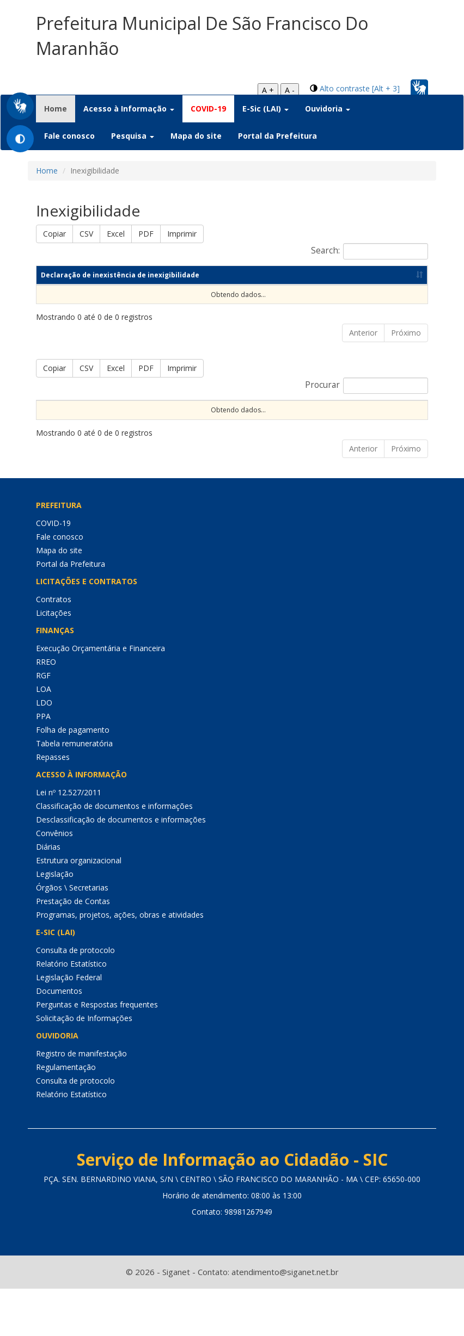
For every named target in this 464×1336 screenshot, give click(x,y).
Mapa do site (196, 136)
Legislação (55, 921)
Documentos (59, 1037)
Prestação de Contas (73, 948)
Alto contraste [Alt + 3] (360, 88)
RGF (43, 722)
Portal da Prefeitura (277, 136)
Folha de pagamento (72, 776)
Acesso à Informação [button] (128, 108)
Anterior (363, 361)
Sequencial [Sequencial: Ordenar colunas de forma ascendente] (60, 437)
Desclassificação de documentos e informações (121, 866)
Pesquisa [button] (132, 136)
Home (59, 108)
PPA (43, 763)
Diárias (48, 893)
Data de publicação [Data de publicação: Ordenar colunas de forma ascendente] (300, 303)
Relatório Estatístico (71, 1010)
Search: (369, 251)
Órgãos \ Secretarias (72, 934)
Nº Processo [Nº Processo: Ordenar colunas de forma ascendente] (126, 437)
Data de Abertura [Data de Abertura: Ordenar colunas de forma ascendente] (332, 437)
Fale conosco (69, 136)
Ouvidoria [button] (327, 108)
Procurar (366, 414)
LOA (43, 736)
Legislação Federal (69, 1024)
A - (290, 90)
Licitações (53, 659)
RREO (46, 708)
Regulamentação (66, 1114)
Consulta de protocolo (75, 997)
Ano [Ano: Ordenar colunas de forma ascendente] (211, 303)
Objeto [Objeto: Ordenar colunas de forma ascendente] (265, 437)
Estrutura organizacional (78, 907)
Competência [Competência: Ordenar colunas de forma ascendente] (137, 303)
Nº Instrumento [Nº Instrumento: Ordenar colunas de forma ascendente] (200, 437)
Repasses (53, 804)
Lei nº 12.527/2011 (68, 839)
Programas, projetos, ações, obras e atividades (120, 961)
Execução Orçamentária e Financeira (100, 695)
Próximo (406, 361)
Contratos (53, 646)
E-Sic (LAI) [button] (265, 108)
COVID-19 (208, 108)
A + (268, 90)
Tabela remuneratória (74, 790)
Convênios (54, 880)
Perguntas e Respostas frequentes (97, 1051)
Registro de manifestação (81, 1100)
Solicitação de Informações (84, 1065)
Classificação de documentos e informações (114, 853)
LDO (44, 749)
